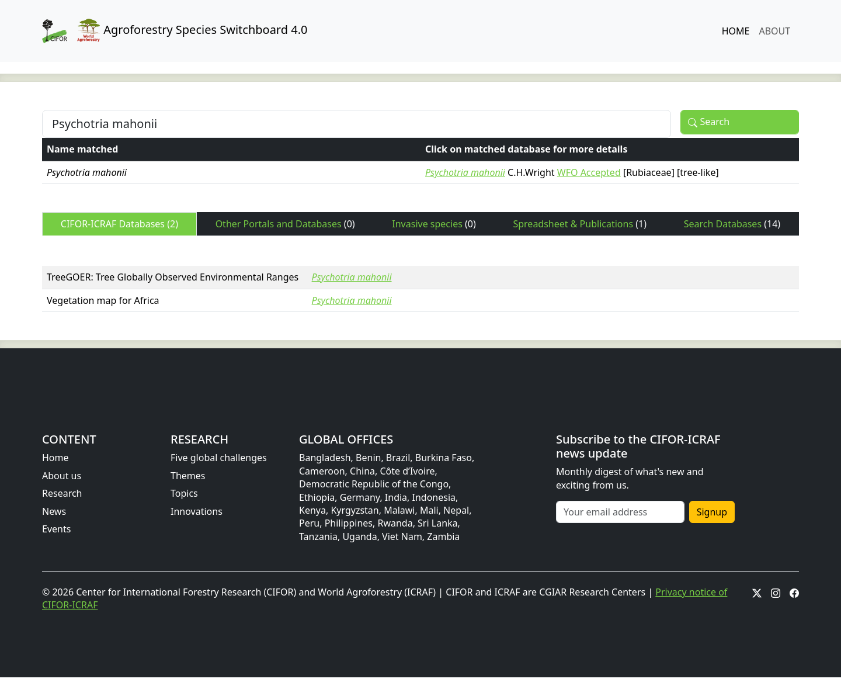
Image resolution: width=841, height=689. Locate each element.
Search (708, 122)
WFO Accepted (589, 172)
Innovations (197, 511)
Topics (184, 493)
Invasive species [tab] (433, 223)
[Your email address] (620, 512)
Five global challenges (219, 457)
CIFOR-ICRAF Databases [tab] (119, 223)
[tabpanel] (420, 278)
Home (55, 457)
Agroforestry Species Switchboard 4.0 (174, 31)
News (54, 511)
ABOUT (774, 31)
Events (56, 528)
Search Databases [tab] (732, 223)
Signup (712, 512)
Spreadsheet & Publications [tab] (580, 223)
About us (61, 475)
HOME (736, 31)
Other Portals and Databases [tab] (285, 223)
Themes (188, 475)
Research (62, 493)
